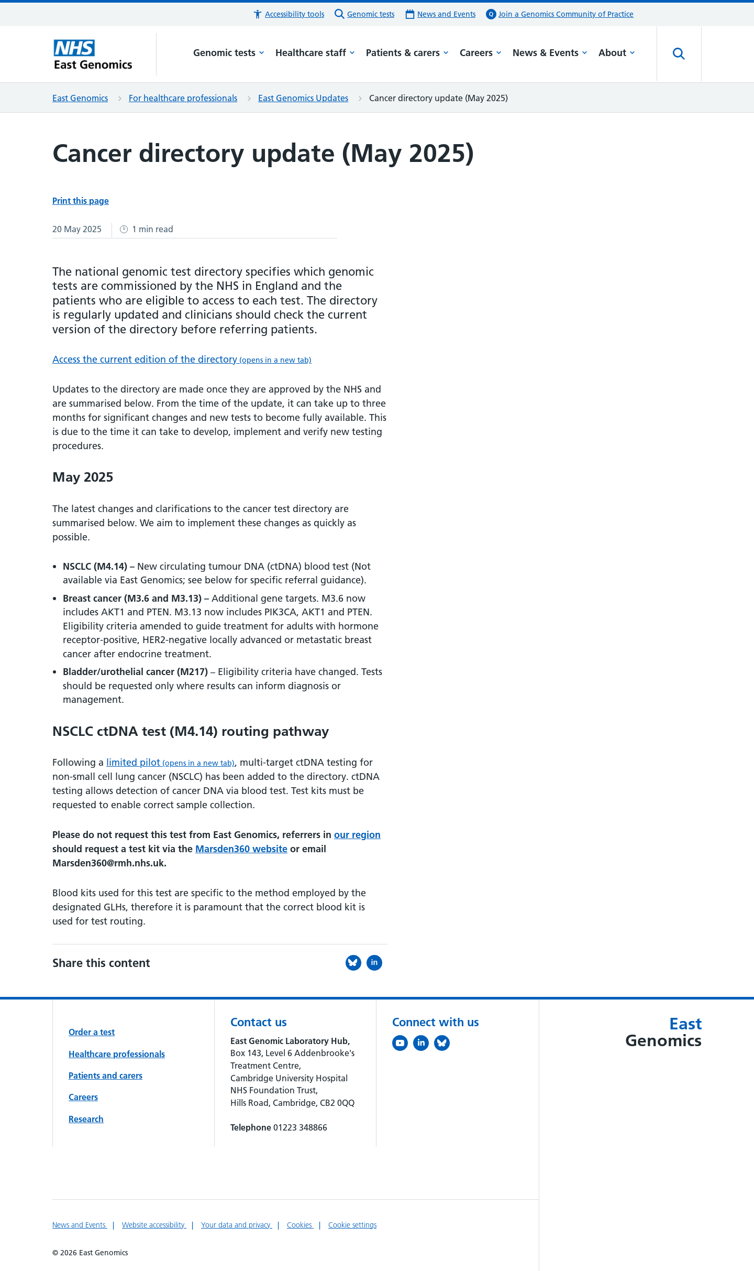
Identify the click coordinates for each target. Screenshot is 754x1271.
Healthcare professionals (117, 1054)
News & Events (550, 53)
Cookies (300, 1225)
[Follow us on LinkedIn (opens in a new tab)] (423, 1045)
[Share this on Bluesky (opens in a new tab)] (356, 963)
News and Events (79, 1225)
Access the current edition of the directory (182, 359)
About (616, 53)
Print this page (80, 200)
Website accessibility (154, 1225)
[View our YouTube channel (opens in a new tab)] (402, 1045)
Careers (481, 53)
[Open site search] (679, 54)
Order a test (92, 1032)
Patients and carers (105, 1075)
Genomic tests (228, 53)
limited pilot (170, 762)
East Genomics (80, 98)
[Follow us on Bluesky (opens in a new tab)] (444, 1045)
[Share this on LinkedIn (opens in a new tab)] (377, 963)
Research (86, 1119)
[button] (288, 14)
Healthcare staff (315, 53)
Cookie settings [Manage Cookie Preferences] (352, 1225)
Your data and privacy (236, 1225)
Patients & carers (407, 53)
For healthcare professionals (183, 98)
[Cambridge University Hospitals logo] (104, 54)
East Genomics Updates (303, 98)
